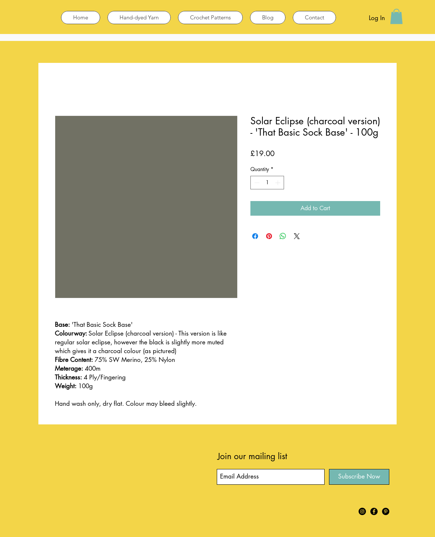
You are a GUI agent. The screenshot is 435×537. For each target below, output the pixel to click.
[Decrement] (256, 182)
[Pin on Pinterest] (269, 236)
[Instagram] (362, 511)
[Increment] (278, 182)
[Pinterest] (385, 511)
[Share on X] (296, 236)
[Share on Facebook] (255, 236)
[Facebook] (374, 511)
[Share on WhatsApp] (283, 236)
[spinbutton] (267, 182)
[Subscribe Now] (359, 477)
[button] (396, 16)
